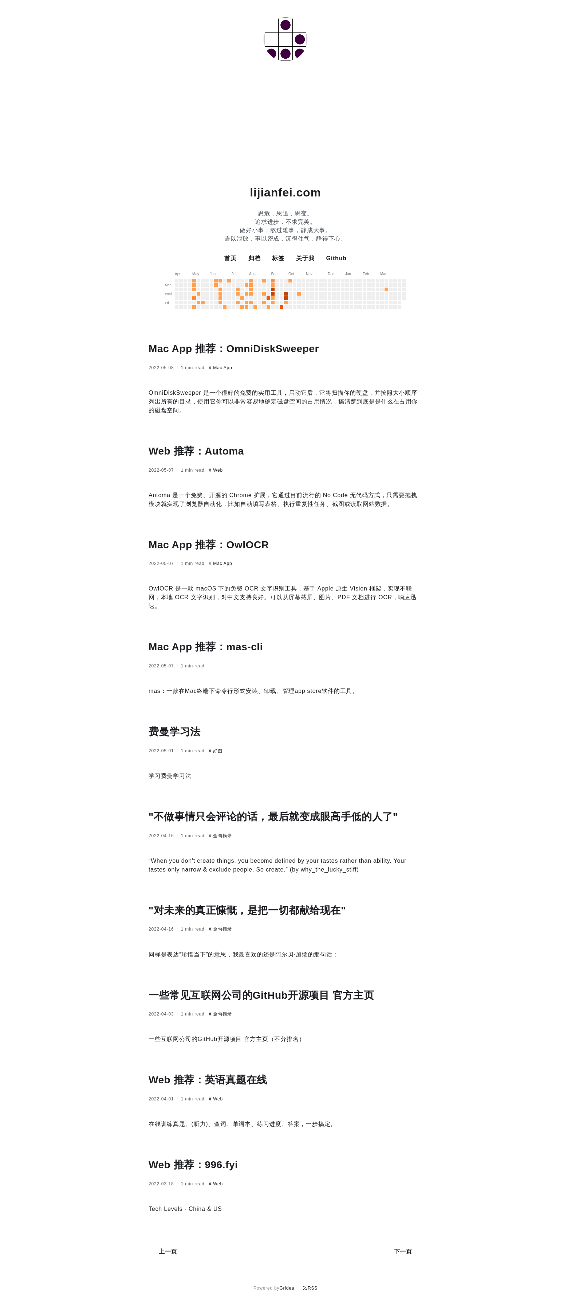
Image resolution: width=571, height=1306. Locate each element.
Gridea (286, 1288)
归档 (254, 258)
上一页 (168, 1251)
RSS (310, 1288)
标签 (278, 258)
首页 (230, 258)
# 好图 (216, 750)
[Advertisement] (285, 125)
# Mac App (220, 367)
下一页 (403, 1251)
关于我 (305, 258)
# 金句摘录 (220, 835)
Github (336, 258)
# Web (216, 470)
